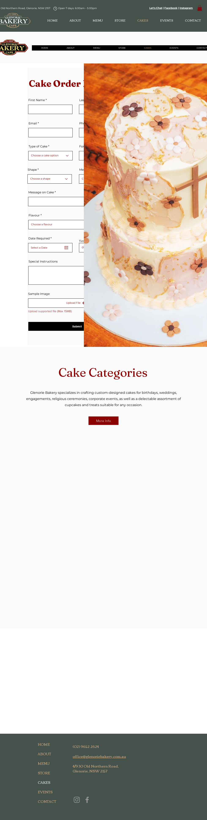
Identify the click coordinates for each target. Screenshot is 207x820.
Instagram (186, 8)
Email (33, 123)
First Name (36, 100)
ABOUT (44, 754)
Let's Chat (155, 8)
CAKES (44, 782)
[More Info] (103, 420)
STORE (44, 773)
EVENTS (45, 792)
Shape (32, 169)
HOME (44, 744)
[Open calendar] (66, 247)
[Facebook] (87, 800)
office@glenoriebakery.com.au (99, 756)
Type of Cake (38, 146)
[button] (199, 8)
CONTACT (47, 801)
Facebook (170, 8)
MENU (44, 763)
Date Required (40, 238)
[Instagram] (77, 800)
